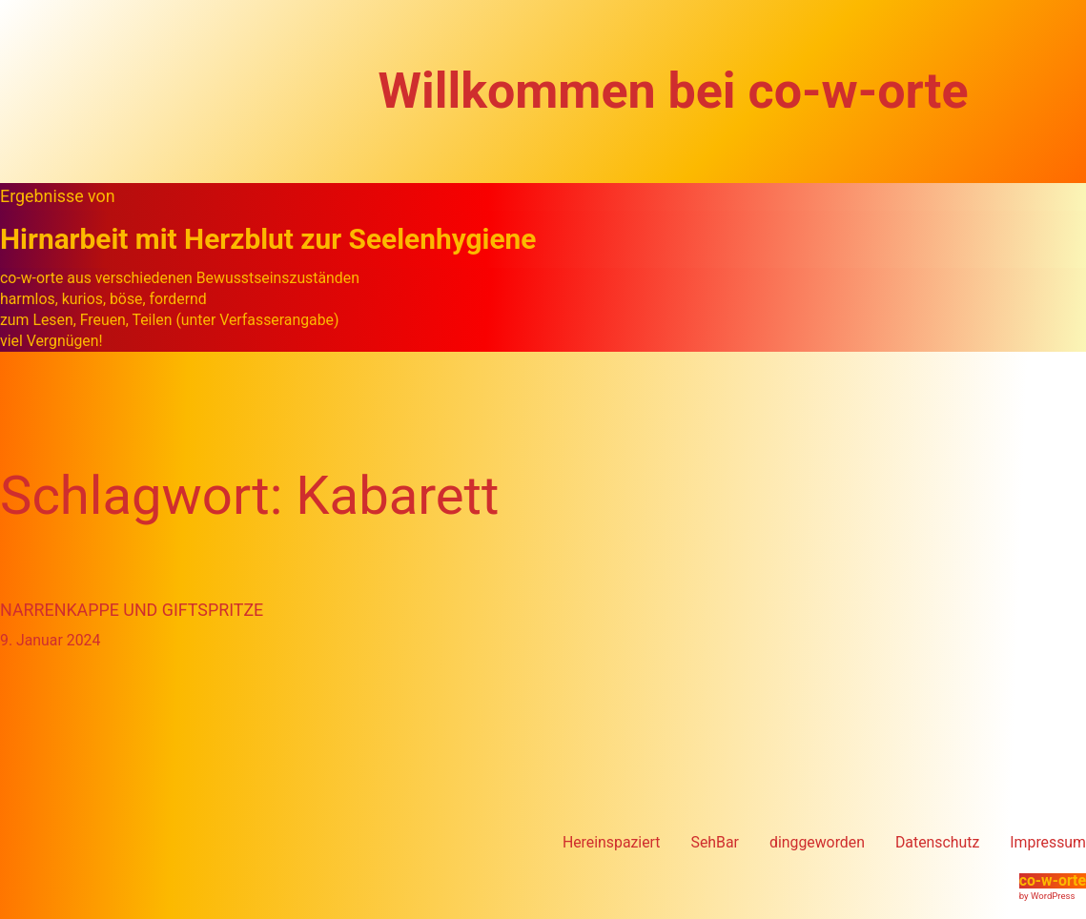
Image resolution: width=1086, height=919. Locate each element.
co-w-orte (1052, 880)
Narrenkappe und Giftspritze (131, 610)
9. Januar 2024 (50, 640)
